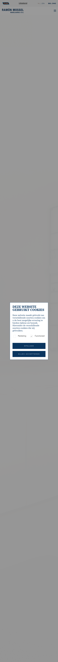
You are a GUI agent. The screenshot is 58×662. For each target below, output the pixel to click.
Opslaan (29, 346)
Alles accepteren (29, 354)
